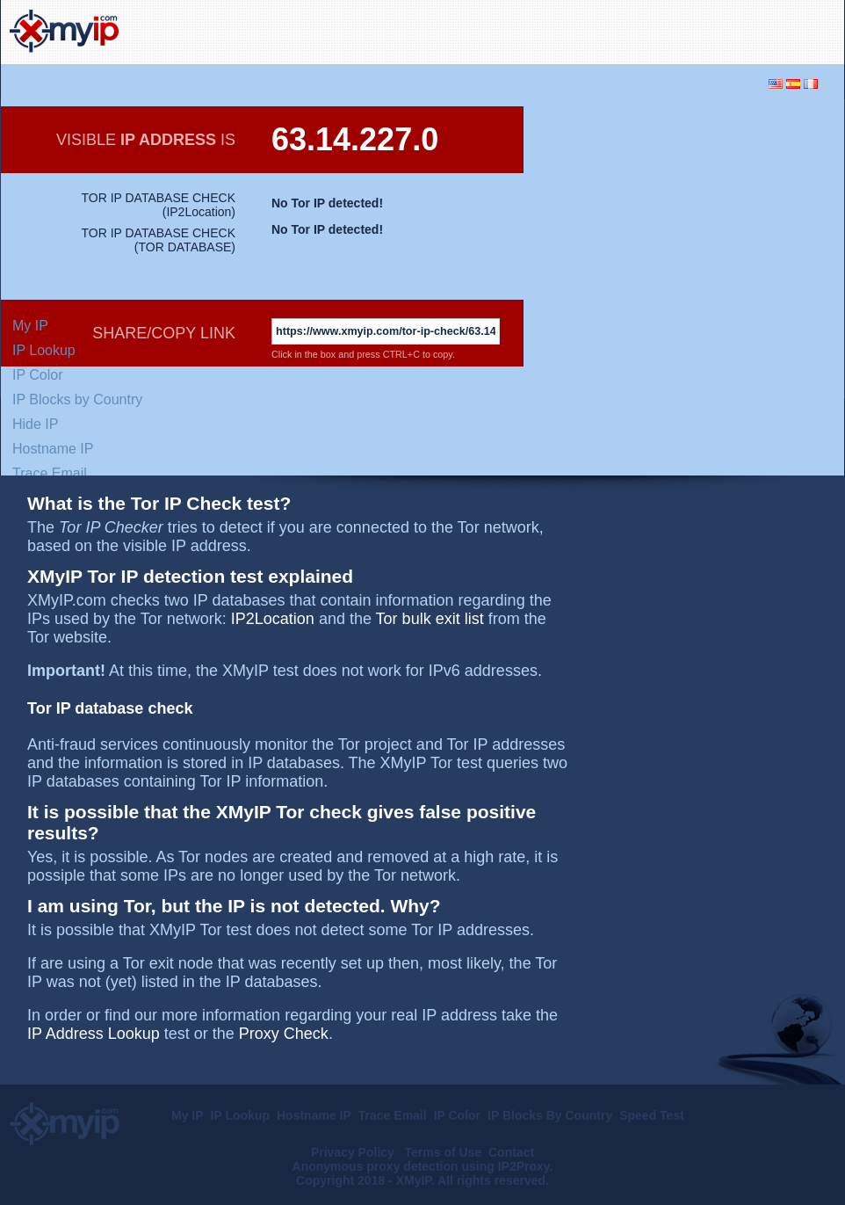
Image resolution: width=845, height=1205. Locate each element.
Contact (511, 1152)
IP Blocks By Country (550, 1115)
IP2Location (198, 212)
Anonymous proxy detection (375, 1166)
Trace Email (49, 473)
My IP (30, 325)
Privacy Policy (354, 1152)
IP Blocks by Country (77, 399)
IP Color (37, 374)
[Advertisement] (629, 30)
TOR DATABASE (185, 247)
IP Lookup (44, 350)
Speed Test (651, 1115)
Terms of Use (443, 1152)
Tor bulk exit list (430, 619)
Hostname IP (52, 448)
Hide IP (35, 424)
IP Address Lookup (93, 1033)
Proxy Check (284, 1033)
